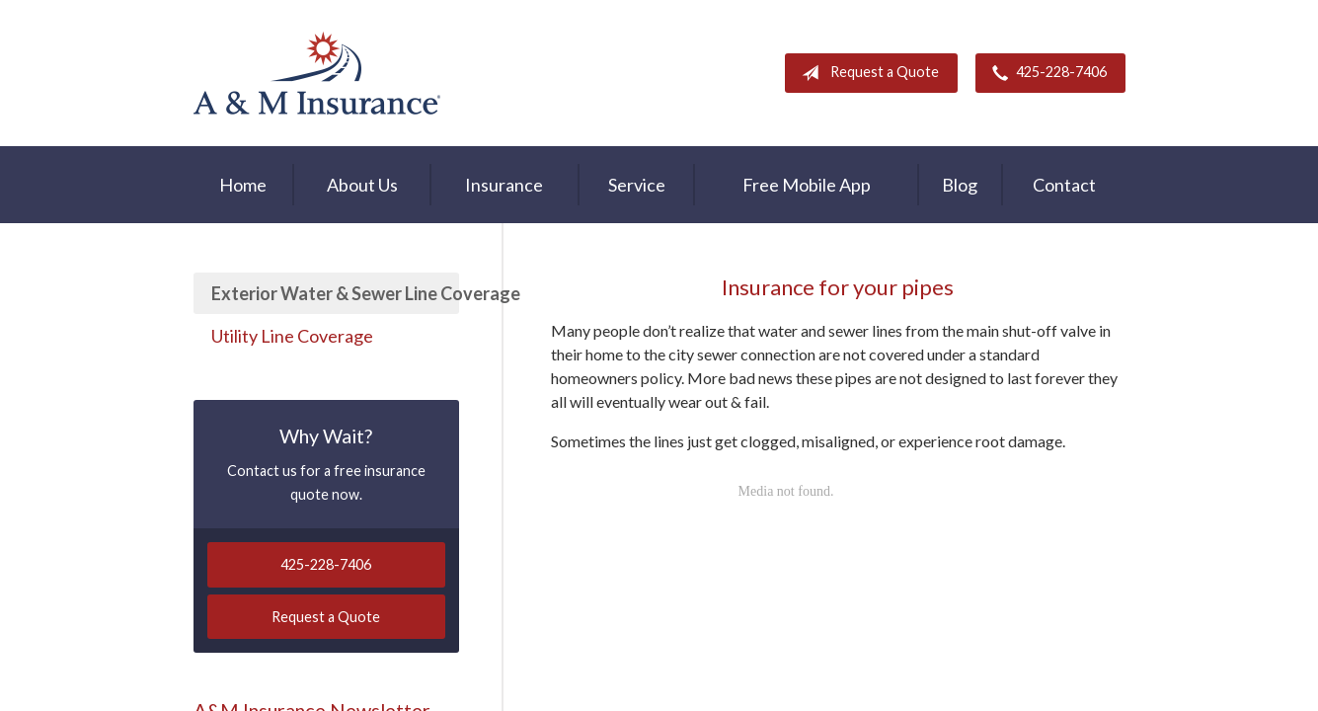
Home (243, 185)
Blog (959, 185)
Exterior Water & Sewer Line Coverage (335, 293)
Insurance (504, 185)
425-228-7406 (1045, 73)
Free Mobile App (806, 185)
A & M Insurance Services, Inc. (317, 73)
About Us (362, 185)
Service (636, 185)
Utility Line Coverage (292, 336)
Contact (1064, 185)
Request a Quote (866, 73)
